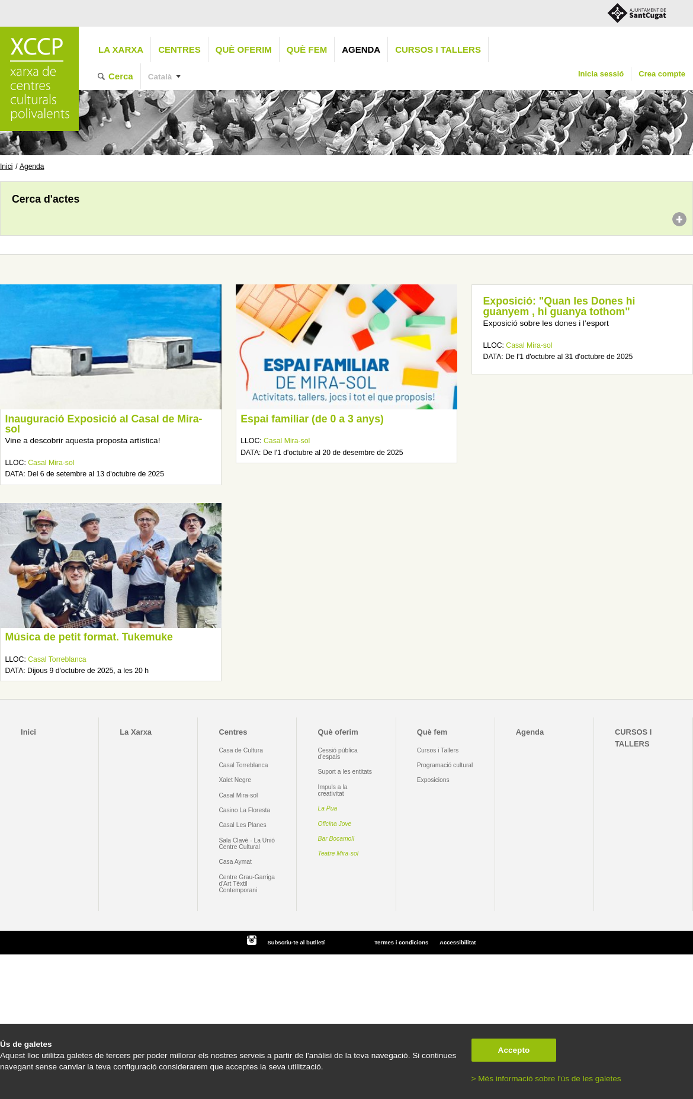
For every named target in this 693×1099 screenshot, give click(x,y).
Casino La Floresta (244, 810)
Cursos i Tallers (437, 750)
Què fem (307, 49)
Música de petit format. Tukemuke (88, 637)
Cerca (120, 76)
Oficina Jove (335, 824)
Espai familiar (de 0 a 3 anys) (312, 419)
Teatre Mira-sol (338, 853)
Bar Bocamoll (336, 838)
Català (160, 76)
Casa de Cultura (241, 750)
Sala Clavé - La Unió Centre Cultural (247, 843)
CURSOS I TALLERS (438, 49)
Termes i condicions (401, 942)
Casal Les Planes (242, 825)
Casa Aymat (235, 861)
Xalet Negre (235, 780)
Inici (6, 166)
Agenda (361, 49)
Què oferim (244, 49)
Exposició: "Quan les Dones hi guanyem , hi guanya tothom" (559, 306)
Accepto (514, 1050)
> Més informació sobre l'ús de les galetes (546, 1078)
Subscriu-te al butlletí (296, 942)
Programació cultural (445, 765)
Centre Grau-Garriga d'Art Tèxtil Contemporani (247, 884)
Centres (179, 49)
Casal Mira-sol (51, 463)
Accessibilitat (457, 942)
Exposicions (433, 780)
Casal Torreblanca (57, 659)
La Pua (328, 808)
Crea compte (662, 73)
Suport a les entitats (345, 771)
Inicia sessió (601, 73)
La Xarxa (120, 49)
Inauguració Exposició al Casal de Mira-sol (103, 424)
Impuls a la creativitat (333, 790)
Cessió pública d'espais (338, 753)
